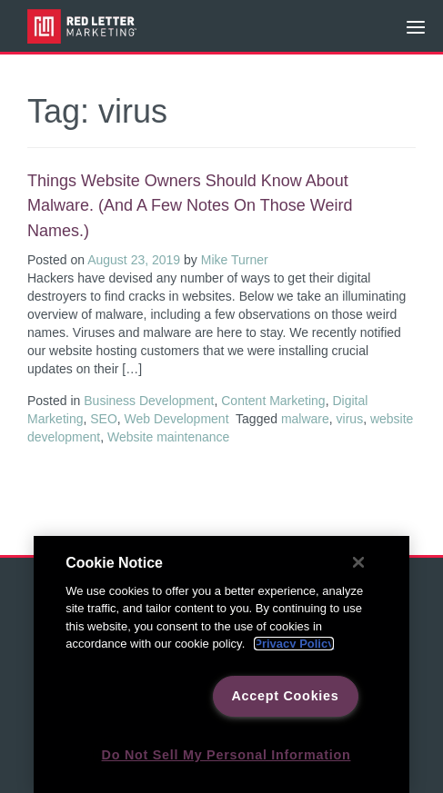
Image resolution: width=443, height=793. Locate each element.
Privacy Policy (294, 643)
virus (350, 418)
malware (305, 418)
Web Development (177, 418)
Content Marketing (273, 400)
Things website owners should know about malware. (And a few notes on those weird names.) (190, 206)
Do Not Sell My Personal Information (226, 755)
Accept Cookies (284, 696)
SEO (103, 418)
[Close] (358, 562)
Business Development (149, 400)
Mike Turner (234, 260)
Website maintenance (168, 437)
